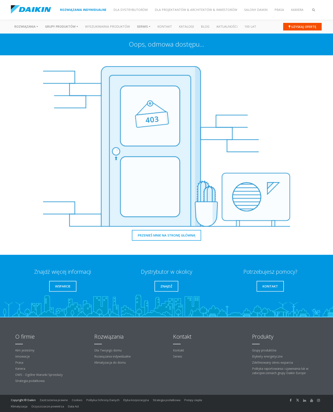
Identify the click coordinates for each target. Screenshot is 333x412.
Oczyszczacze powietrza (47, 406)
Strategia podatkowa (30, 381)
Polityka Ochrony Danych (102, 400)
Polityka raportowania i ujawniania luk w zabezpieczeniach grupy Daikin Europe (280, 370)
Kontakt (164, 26)
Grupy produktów (264, 350)
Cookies (77, 400)
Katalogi (186, 26)
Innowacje (22, 356)
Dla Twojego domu (108, 350)
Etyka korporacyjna (136, 400)
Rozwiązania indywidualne (112, 356)
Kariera (20, 368)
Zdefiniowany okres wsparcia (272, 362)
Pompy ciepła (193, 400)
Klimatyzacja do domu (110, 362)
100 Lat (250, 26)
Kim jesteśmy (24, 350)
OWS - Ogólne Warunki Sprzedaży (39, 375)
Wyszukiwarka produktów (107, 26)
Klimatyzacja (19, 406)
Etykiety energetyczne (267, 356)
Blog (205, 26)
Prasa (19, 362)
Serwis (177, 356)
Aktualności (226, 26)
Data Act (73, 406)
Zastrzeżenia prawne (54, 400)
